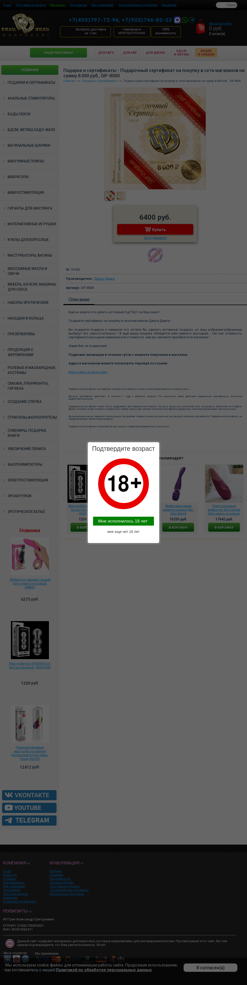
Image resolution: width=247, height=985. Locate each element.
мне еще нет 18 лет (124, 532)
